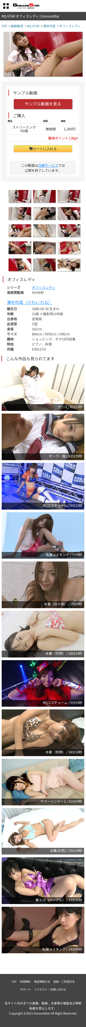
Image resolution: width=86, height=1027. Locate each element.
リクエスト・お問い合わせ (50, 989)
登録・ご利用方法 (64, 981)
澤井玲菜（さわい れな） (29, 302)
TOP (14, 981)
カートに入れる (43, 149)
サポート (25, 989)
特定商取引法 (42, 981)
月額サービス (48, 165)
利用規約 (25, 981)
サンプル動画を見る (43, 104)
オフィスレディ (43, 287)
